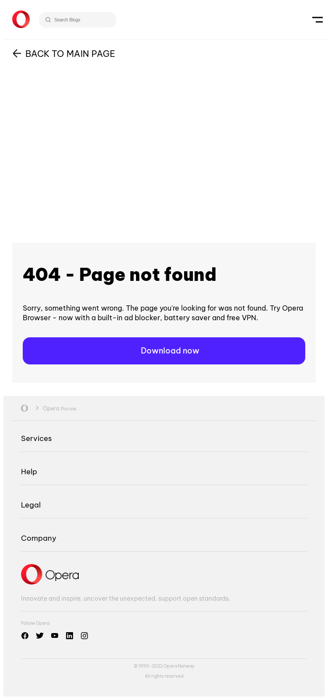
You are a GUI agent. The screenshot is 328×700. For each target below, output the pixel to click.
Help (29, 471)
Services (36, 438)
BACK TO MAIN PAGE (70, 53)
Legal (31, 504)
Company (38, 537)
